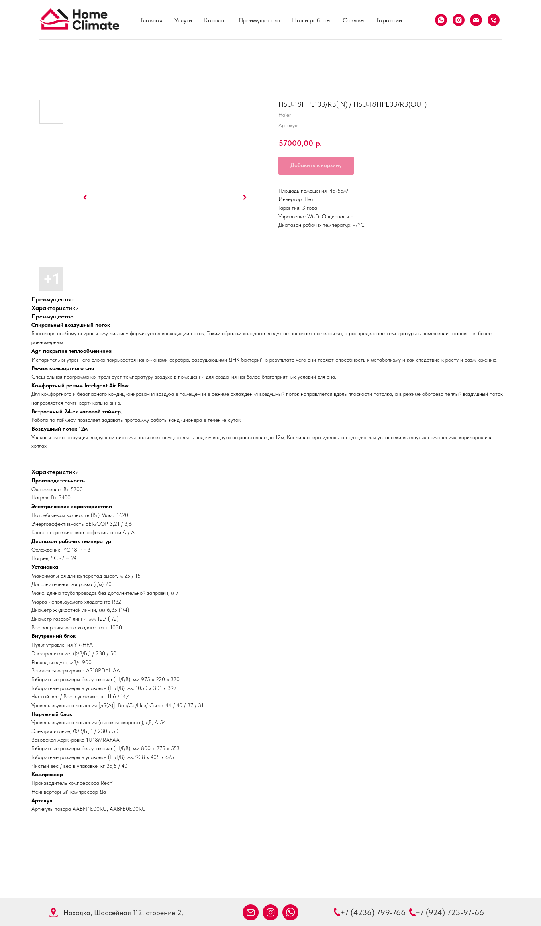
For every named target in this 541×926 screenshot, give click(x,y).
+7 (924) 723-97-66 (450, 912)
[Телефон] (494, 20)
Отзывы (354, 20)
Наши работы (311, 20)
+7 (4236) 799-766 (373, 912)
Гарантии (389, 20)
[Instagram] (459, 20)
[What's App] (441, 20)
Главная (152, 20)
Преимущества (259, 20)
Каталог (215, 20)
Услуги (183, 20)
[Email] (476, 20)
